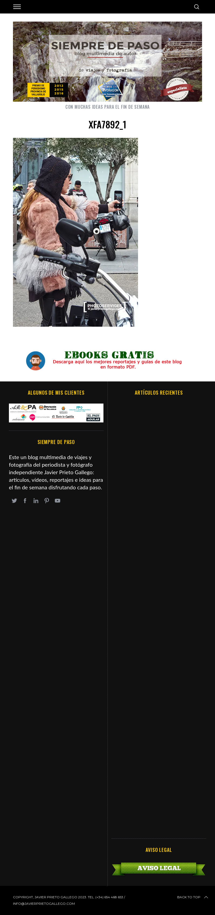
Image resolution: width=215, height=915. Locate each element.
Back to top (193, 897)
